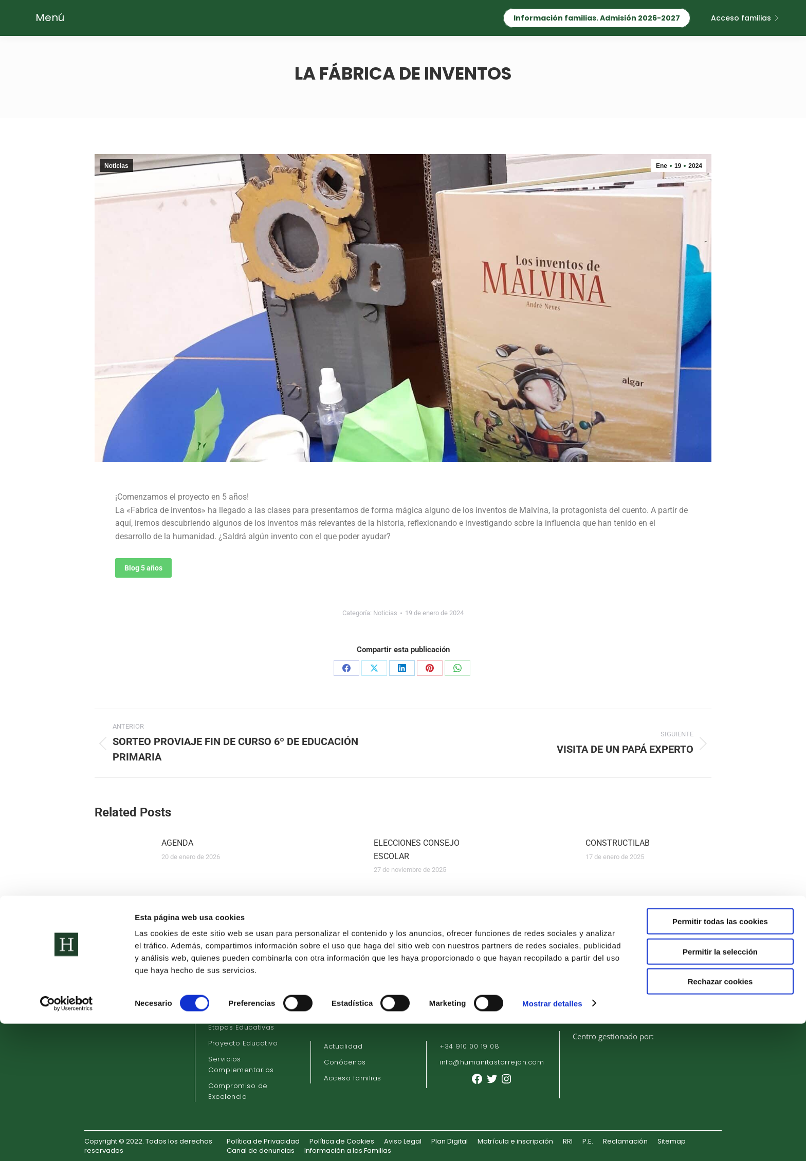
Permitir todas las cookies (720, 1058)
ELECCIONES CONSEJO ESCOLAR (417, 849)
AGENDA (177, 843)
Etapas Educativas (241, 1027)
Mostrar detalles (552, 1140)
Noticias (116, 165)
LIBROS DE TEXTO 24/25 (207, 902)
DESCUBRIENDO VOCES (417, 902)
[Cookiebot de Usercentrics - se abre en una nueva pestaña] (67, 1141)
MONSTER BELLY (617, 902)
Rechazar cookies (720, 1118)
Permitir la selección (720, 1088)
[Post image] (123, 859)
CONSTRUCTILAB (617, 843)
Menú (49, 17)
